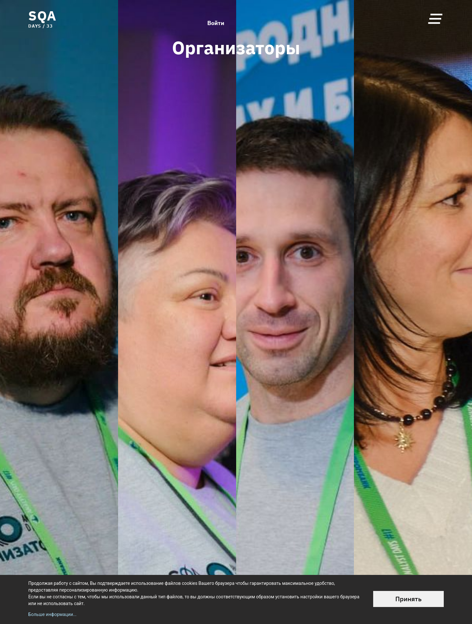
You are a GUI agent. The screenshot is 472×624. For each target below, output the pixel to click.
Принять (408, 598)
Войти (215, 18)
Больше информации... (52, 614)
